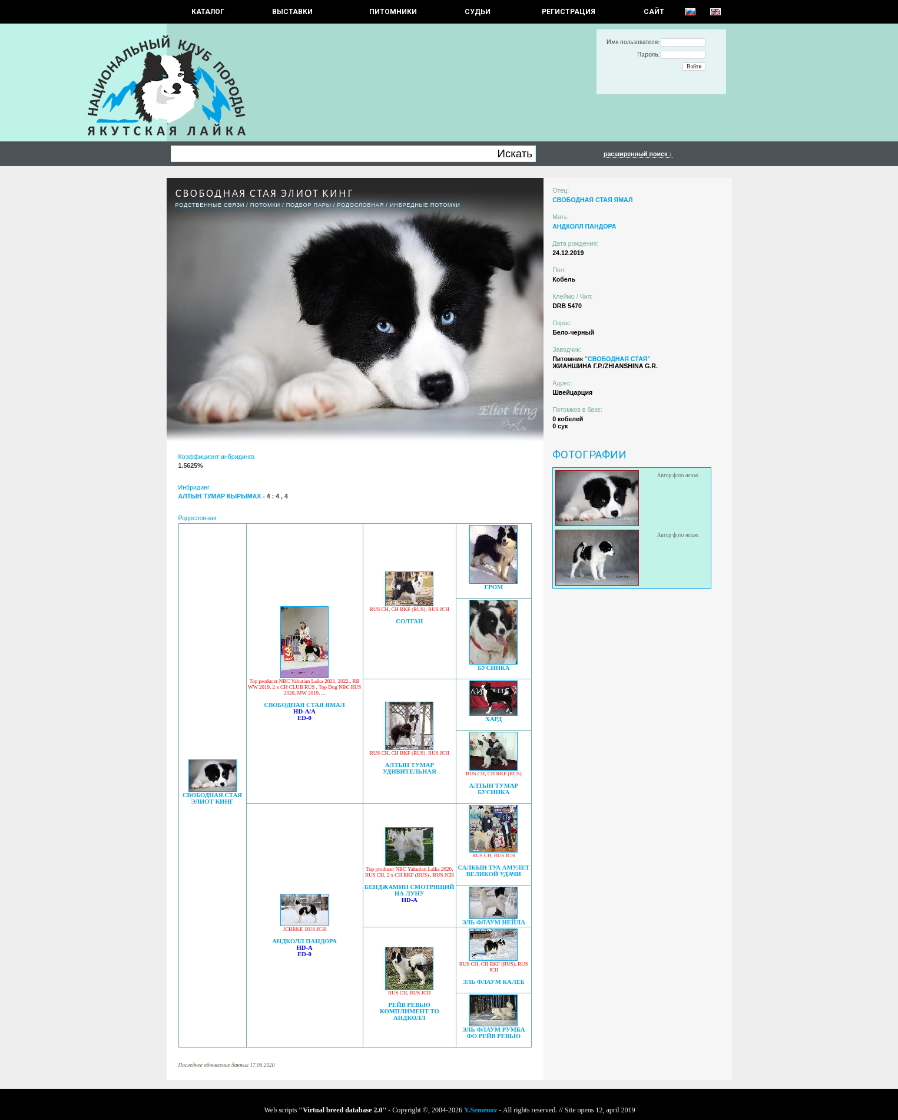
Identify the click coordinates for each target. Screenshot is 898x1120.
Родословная (360, 205)
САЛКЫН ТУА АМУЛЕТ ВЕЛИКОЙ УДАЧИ (494, 870)
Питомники (393, 12)
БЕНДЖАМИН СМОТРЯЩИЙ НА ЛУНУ (409, 890)
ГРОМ (493, 587)
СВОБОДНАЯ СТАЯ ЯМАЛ (304, 705)
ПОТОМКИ (265, 205)
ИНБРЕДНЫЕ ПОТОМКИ (425, 205)
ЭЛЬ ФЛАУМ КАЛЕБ (494, 982)
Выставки (292, 12)
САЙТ (654, 12)
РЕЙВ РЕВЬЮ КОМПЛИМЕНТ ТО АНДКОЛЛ (409, 1011)
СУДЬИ (478, 12)
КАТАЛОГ (207, 12)
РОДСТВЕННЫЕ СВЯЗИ (210, 205)
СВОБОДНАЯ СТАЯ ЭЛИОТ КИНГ (212, 798)
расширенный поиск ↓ (638, 153)
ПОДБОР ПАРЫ (309, 205)
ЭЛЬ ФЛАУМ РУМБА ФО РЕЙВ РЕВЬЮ (493, 1032)
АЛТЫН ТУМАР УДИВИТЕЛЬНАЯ (409, 768)
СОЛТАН (409, 621)
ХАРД (493, 719)
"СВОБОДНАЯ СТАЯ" (618, 358)
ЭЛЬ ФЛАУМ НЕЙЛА (493, 922)
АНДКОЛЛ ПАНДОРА (304, 941)
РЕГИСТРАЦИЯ (568, 12)
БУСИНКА (493, 668)
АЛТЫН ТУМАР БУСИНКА (493, 788)
